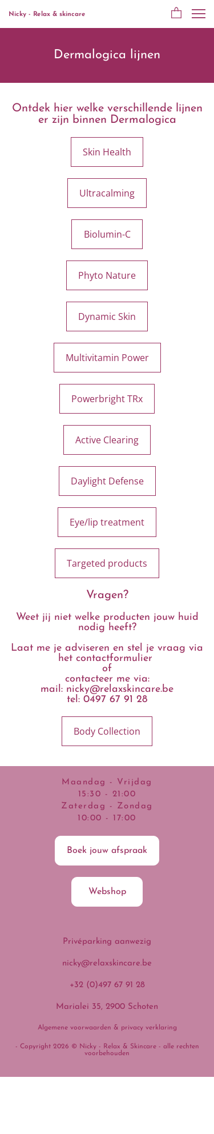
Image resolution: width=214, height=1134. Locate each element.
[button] (176, 14)
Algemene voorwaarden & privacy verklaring (107, 1027)
